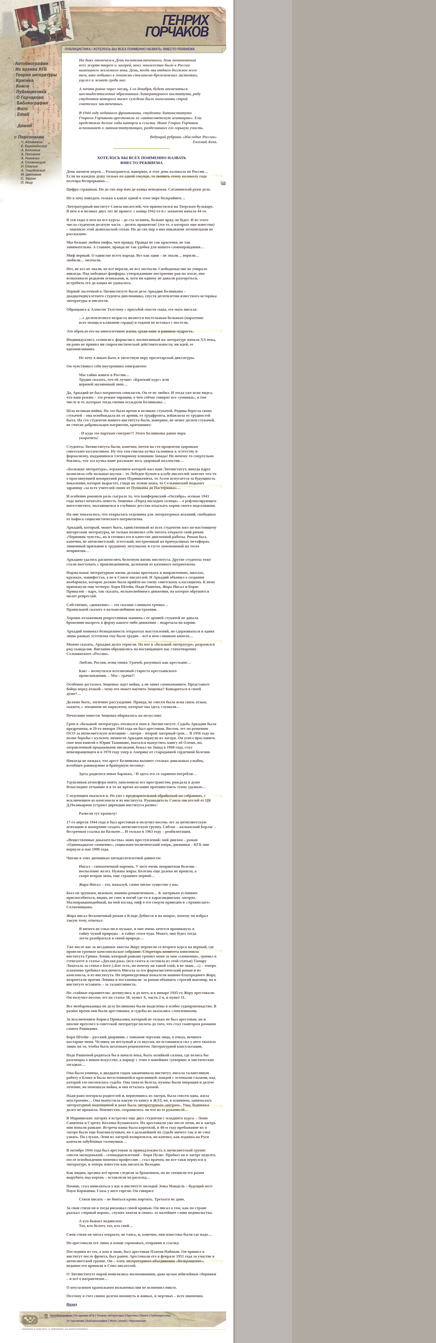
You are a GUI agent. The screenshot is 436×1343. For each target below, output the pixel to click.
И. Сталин (29, 166)
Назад (71, 1304)
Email (123, 1320)
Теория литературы (110, 1315)
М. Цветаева (30, 174)
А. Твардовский (32, 170)
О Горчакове (75, 1320)
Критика (132, 1315)
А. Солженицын (33, 162)
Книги (144, 1315)
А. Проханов (30, 154)
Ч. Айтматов (31, 142)
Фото (113, 1320)
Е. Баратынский (33, 146)
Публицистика (161, 1315)
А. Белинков (30, 150)
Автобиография (61, 1315)
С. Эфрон (28, 178)
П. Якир (26, 182)
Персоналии (137, 1320)
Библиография (96, 1320)
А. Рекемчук (30, 158)
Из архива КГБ (84, 1315)
